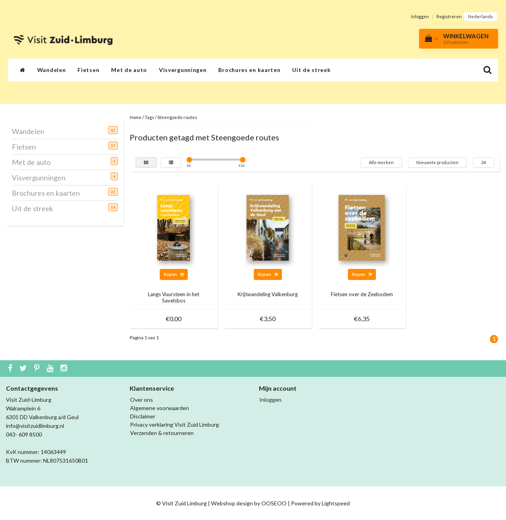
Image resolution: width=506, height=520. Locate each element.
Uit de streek (311, 69)
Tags (149, 117)
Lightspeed (336, 503)
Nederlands (480, 16)
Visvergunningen (183, 69)
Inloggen (420, 16)
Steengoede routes (177, 117)
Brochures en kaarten (249, 69)
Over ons (141, 399)
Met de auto (129, 69)
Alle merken (381, 162)
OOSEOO (274, 503)
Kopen (174, 274)
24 (483, 162)
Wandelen (51, 69)
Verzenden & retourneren (162, 432)
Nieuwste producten (437, 162)
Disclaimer (142, 416)
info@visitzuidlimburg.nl (35, 425)
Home (136, 117)
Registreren (449, 16)
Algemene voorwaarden (159, 408)
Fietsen (88, 69)
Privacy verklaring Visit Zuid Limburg (174, 424)
